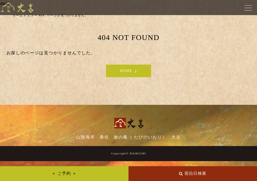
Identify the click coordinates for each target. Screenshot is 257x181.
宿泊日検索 (195, 173)
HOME (126, 71)
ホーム (18, 15)
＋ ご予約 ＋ (64, 173)
